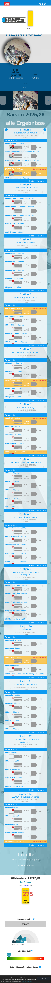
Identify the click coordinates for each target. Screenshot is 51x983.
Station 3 (25, 239)
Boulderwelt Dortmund (25, 132)
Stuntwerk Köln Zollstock (26, 187)
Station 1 (25, 129)
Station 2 (25, 184)
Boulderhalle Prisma (25, 242)
